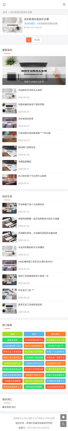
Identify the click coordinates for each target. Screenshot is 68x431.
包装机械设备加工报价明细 (31, 104)
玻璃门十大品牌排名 (56, 352)
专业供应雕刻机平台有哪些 (31, 247)
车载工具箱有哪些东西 (56, 375)
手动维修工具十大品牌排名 (31, 204)
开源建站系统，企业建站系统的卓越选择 (37, 233)
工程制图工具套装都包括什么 (34, 358)
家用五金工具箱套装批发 (30, 304)
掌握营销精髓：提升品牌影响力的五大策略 (38, 218)
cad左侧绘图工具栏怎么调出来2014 (35, 261)
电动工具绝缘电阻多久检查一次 (33, 276)
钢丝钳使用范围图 (34, 387)
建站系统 (55, 334)
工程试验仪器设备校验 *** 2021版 (34, 133)
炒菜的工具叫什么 (34, 375)
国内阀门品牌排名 (27, 147)
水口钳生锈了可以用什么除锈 (32, 176)
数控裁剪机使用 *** (55, 363)
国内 (34, 334)
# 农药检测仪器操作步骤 (47, 23)
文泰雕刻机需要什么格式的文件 (56, 381)
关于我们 (30, 23)
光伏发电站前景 (25, 118)
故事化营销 (12, 340)
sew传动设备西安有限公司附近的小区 (55, 387)
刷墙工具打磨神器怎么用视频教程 (12, 358)
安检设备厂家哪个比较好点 (56, 358)
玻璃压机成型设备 (12, 363)
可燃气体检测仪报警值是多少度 (56, 369)
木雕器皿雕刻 (24, 161)
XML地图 (28, 418)
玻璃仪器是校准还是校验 (12, 369)
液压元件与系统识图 (34, 381)
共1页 (37, 40)
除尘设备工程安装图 (34, 352)
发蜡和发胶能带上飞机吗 (12, 387)
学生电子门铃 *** (26, 290)
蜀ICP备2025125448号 (38, 428)
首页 (5, 12)
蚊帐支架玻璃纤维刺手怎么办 (12, 375)
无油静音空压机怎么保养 (30, 90)
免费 (13, 334)
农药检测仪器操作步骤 (36, 19)
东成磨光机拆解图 (12, 381)
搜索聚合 (17, 418)
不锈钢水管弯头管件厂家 (34, 364)
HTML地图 (50, 418)
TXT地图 (38, 418)
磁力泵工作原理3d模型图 (34, 369)
